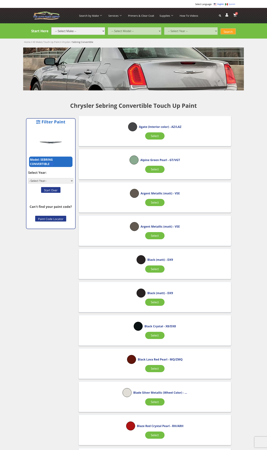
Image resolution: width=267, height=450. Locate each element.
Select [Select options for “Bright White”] (160, 333)
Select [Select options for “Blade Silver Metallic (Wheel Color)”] (214, 243)
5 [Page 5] (174, 352)
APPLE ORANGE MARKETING (178, 446)
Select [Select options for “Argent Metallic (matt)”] (214, 150)
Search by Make (90, 15)
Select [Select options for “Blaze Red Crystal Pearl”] (105, 289)
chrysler (66, 42)
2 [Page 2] (146, 352)
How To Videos (189, 15)
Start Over (51, 190)
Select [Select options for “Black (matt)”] (160, 191)
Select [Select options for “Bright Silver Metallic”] (214, 289)
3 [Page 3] (156, 352)
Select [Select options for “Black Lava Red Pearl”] (160, 243)
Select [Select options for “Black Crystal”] (105, 240)
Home (27, 42)
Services (115, 15)
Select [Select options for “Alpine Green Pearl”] (160, 150)
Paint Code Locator (50, 219)
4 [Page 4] (165, 352)
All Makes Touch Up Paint (46, 42)
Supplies (166, 15)
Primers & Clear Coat (141, 15)
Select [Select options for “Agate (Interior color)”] (105, 150)
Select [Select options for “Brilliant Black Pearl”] (214, 333)
